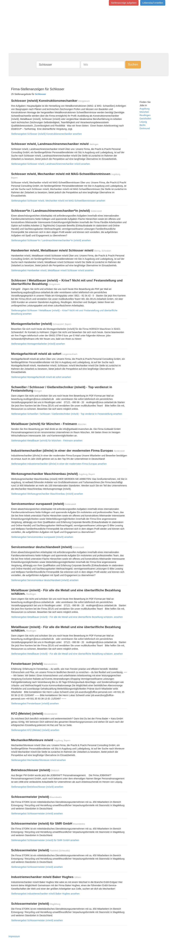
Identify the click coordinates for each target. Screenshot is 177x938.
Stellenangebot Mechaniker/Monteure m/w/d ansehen (38, 760)
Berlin (142, 125)
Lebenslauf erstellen (152, 2)
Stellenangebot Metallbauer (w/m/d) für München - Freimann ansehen (46, 440)
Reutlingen (145, 115)
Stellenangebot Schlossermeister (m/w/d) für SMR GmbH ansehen (45, 840)
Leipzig (143, 122)
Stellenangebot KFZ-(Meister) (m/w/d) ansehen (35, 730)
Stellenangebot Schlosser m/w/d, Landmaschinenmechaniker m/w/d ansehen (50, 164)
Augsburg (144, 108)
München (144, 112)
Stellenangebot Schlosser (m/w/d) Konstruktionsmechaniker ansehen (46, 134)
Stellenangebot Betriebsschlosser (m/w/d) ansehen (37, 786)
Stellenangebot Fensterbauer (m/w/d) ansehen (35, 703)
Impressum (14, 936)
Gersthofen (145, 118)
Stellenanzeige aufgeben (123, 2)
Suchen (133, 64)
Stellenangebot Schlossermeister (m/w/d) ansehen (37, 813)
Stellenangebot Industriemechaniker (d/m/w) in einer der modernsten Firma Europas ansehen (59, 463)
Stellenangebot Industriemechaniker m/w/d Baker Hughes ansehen (45, 893)
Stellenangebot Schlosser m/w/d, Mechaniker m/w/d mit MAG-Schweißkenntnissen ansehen (58, 200)
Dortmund (145, 128)
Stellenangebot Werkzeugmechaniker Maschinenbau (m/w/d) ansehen (47, 493)
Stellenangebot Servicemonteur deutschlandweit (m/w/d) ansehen (45, 580)
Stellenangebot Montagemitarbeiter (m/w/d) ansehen (38, 343)
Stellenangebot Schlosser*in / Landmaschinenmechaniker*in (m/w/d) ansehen (51, 240)
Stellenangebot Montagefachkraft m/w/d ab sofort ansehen (41, 377)
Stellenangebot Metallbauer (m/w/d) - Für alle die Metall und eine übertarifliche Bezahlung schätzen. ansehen (67, 617)
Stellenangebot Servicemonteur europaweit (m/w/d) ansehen (42, 537)
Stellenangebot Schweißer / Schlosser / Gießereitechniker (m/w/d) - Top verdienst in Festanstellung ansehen (66, 414)
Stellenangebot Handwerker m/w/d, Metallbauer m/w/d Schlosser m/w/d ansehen (52, 270)
